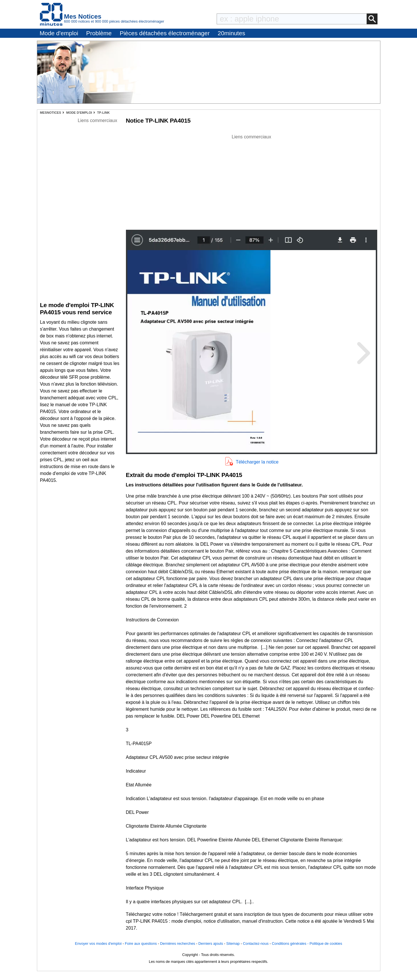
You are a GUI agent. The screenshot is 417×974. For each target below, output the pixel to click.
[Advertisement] (251, 180)
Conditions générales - (291, 943)
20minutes (231, 33)
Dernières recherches (177, 943)
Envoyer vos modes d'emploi (98, 943)
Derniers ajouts (210, 943)
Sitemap (233, 943)
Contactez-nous (256, 943)
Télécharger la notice (257, 461)
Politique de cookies (325, 943)
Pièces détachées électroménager (165, 33)
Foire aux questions (141, 943)
